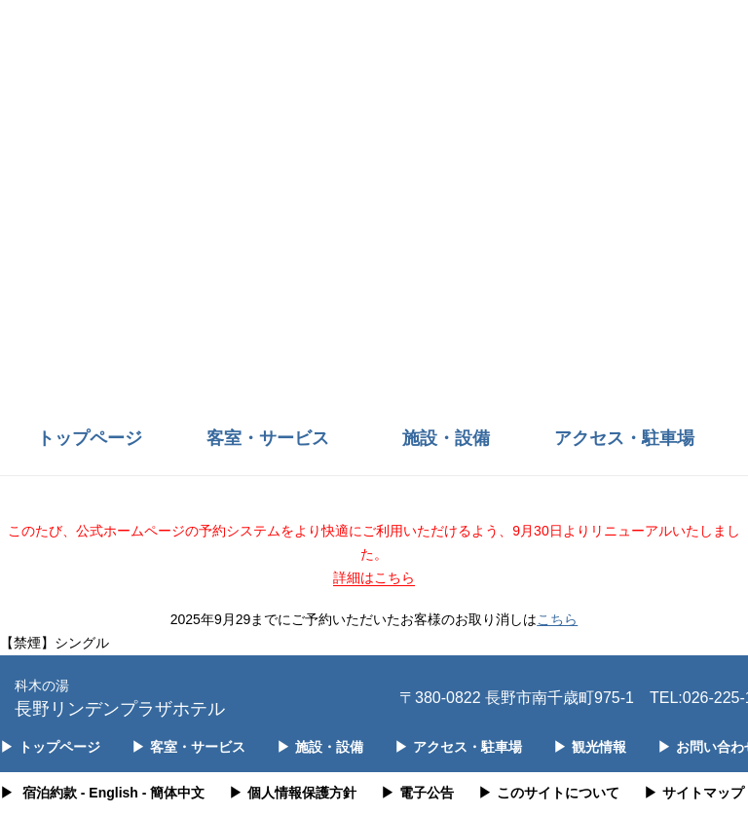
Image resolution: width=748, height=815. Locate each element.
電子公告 (417, 792)
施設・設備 (446, 438)
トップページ (89, 438)
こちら (557, 619)
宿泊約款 (49, 792)
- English (109, 792)
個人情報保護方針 (292, 792)
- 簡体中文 (174, 792)
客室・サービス (267, 438)
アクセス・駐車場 (624, 438)
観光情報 (589, 747)
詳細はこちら (374, 577)
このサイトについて (548, 792)
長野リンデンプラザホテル (120, 697)
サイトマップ (694, 792)
